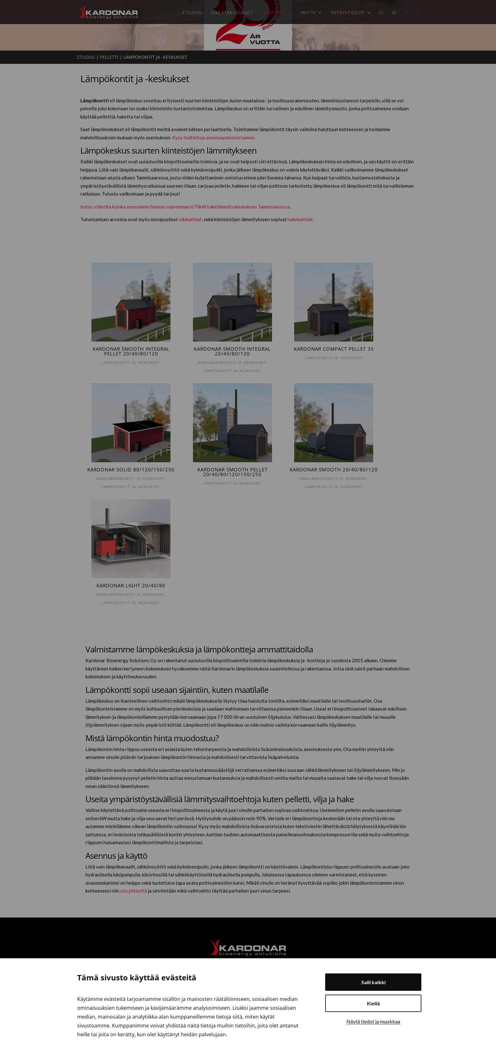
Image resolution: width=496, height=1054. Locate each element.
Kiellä (373, 1003)
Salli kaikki (373, 982)
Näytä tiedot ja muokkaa (373, 1021)
